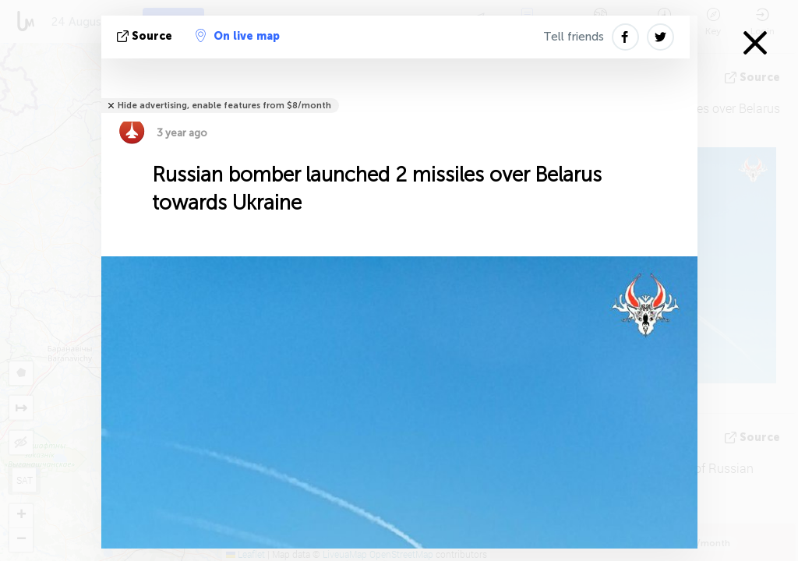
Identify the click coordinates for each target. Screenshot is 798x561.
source (146, 36)
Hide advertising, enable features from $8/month (224, 106)
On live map (238, 36)
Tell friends (573, 37)
